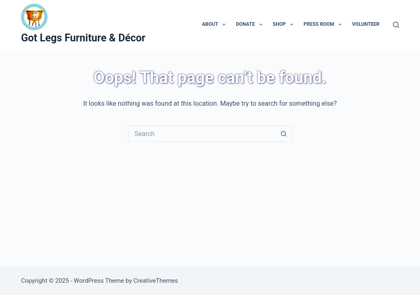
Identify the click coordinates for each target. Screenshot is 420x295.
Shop (285, 25)
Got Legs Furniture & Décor (83, 38)
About (215, 25)
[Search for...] (202, 133)
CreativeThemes (155, 280)
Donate (251, 25)
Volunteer (365, 24)
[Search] (396, 25)
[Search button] (284, 133)
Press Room (324, 25)
